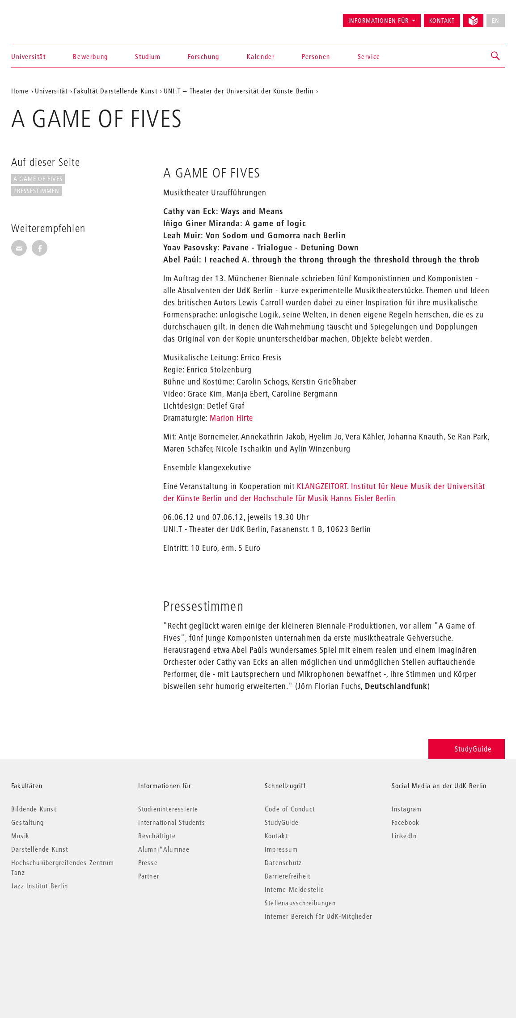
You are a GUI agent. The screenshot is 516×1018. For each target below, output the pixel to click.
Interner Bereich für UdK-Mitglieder (318, 916)
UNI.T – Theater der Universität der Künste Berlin (238, 90)
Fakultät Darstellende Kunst (115, 90)
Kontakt (442, 21)
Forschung (203, 56)
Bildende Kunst (33, 808)
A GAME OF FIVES (38, 179)
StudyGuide (466, 748)
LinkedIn (404, 835)
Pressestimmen (36, 191)
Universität (28, 56)
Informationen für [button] (378, 21)
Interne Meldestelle (294, 889)
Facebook (406, 822)
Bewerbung (90, 56)
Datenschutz (283, 862)
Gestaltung (27, 822)
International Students (171, 822)
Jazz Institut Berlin (39, 885)
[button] (496, 56)
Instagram (407, 808)
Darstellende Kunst (39, 849)
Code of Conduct (290, 808)
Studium (148, 56)
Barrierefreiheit (287, 875)
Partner (148, 875)
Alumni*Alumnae (164, 849)
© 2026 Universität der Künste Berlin (58, 953)
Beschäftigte (157, 835)
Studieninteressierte (168, 808)
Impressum (281, 849)
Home (20, 90)
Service (369, 56)
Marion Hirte (231, 418)
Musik (20, 835)
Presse (148, 862)
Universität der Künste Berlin (46, 16)
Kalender (261, 56)
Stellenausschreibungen (300, 902)
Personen (316, 56)
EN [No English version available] (495, 21)
